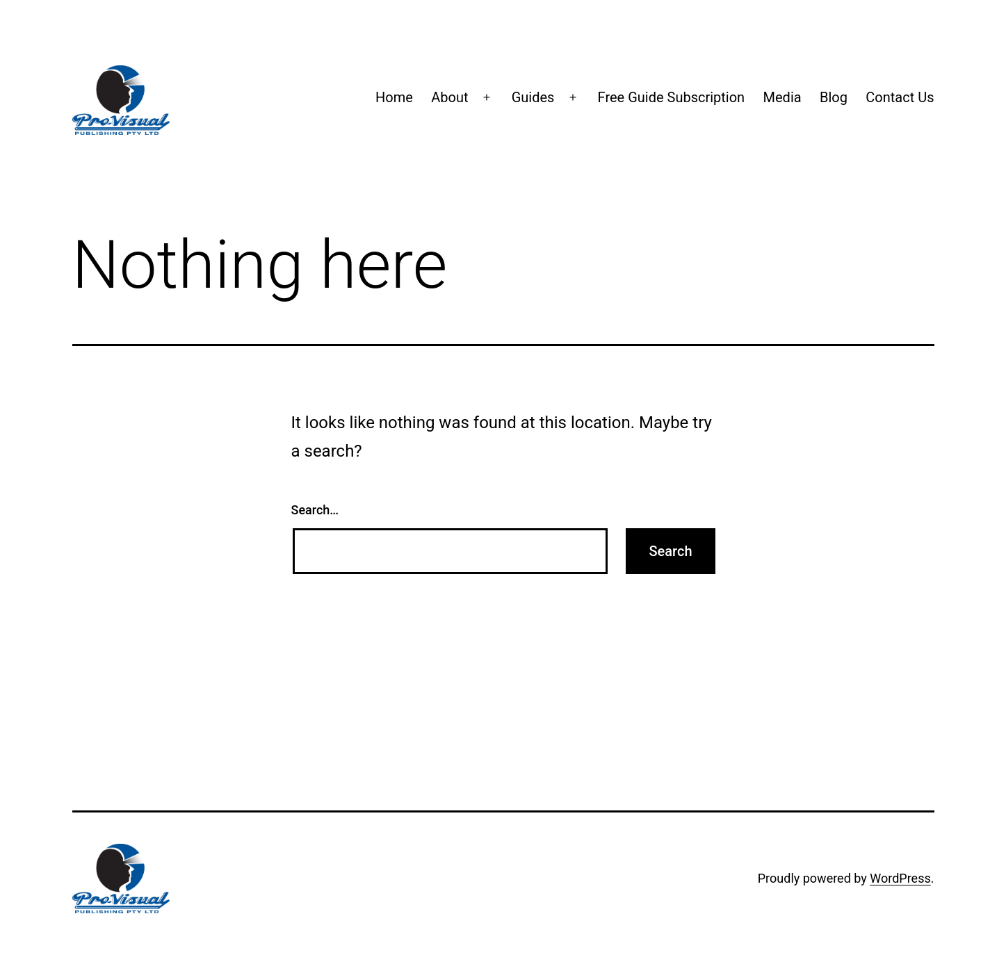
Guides (533, 97)
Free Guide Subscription (671, 97)
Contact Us (900, 97)
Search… (315, 510)
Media (782, 97)
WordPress (900, 878)
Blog (833, 97)
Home (394, 97)
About (449, 97)
